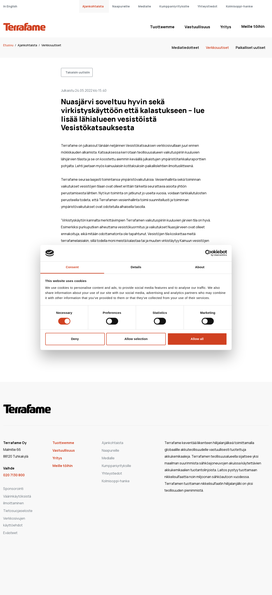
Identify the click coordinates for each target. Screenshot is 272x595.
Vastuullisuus (197, 26)
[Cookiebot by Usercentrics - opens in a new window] (208, 253)
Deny (75, 339)
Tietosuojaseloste (18, 510)
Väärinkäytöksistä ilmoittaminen (17, 499)
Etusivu (8, 45)
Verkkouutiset (51, 45)
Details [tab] (136, 267)
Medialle (144, 6)
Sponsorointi (13, 488)
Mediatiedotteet (185, 47)
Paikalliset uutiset (250, 47)
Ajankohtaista (93, 6)
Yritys (225, 26)
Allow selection (135, 339)
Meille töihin (253, 26)
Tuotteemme (162, 26)
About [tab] (199, 267)
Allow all (197, 339)
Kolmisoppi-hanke (239, 6)
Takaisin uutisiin (77, 72)
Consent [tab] (72, 267)
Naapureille (121, 6)
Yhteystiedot (207, 6)
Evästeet (10, 532)
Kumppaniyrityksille (174, 6)
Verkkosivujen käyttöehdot (14, 521)
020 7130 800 (14, 475)
